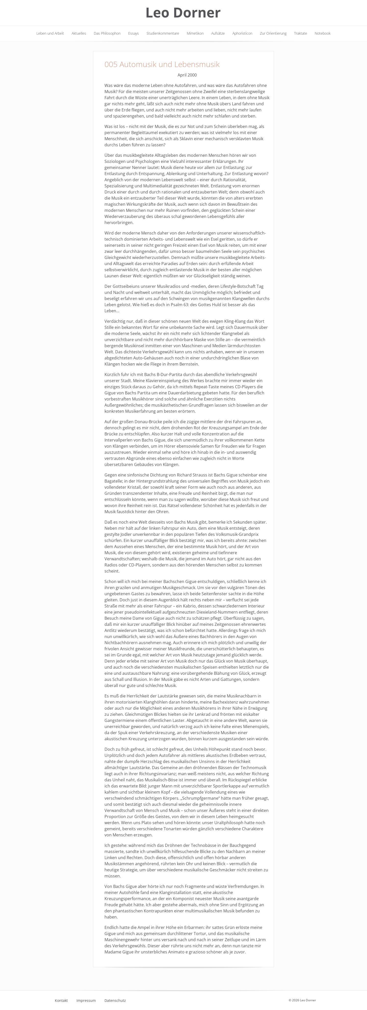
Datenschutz (115, 1000)
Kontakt (61, 1000)
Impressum (86, 1000)
